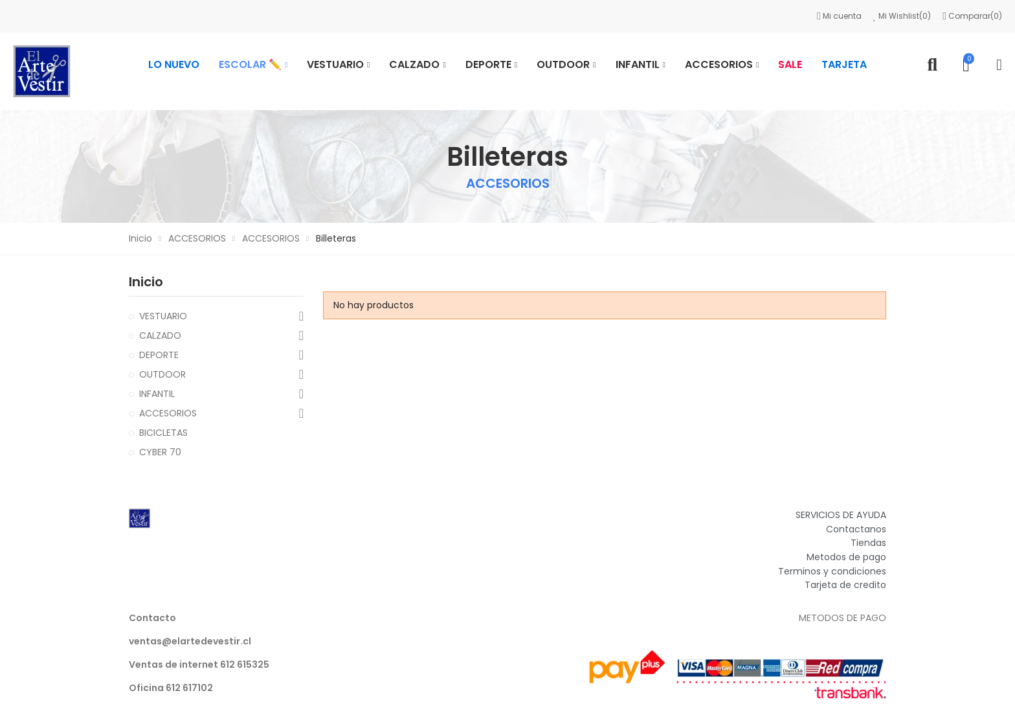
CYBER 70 (160, 452)
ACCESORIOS (168, 413)
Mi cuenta (840, 15)
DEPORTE (159, 354)
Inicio (146, 282)
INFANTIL (157, 393)
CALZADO (160, 335)
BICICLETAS (163, 432)
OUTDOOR (162, 374)
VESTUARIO (163, 316)
